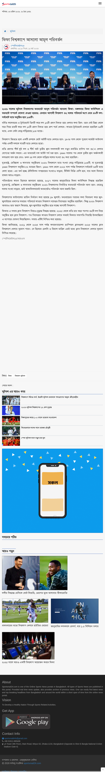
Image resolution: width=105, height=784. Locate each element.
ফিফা (10, 376)
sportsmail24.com (32, 763)
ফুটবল (12, 31)
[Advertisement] (34, 20)
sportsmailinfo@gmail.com (14, 738)
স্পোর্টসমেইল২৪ (17, 46)
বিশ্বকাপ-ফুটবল (20, 376)
